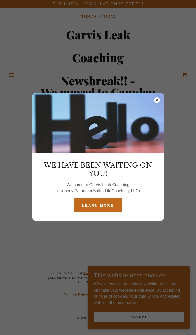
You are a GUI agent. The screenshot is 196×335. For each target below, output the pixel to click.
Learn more (98, 205)
